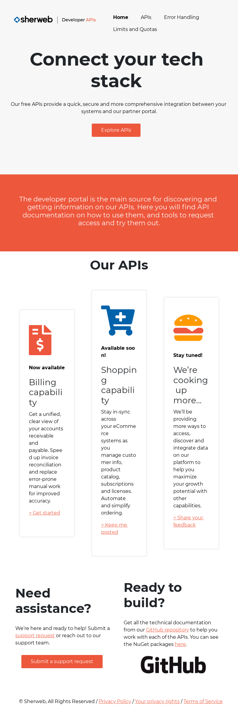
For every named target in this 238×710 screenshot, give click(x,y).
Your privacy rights (157, 701)
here (180, 644)
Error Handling (181, 17)
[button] (116, 130)
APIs (146, 17)
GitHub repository (167, 630)
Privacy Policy (115, 701)
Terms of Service (203, 701)
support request (35, 635)
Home (120, 17)
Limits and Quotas (135, 29)
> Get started (44, 513)
